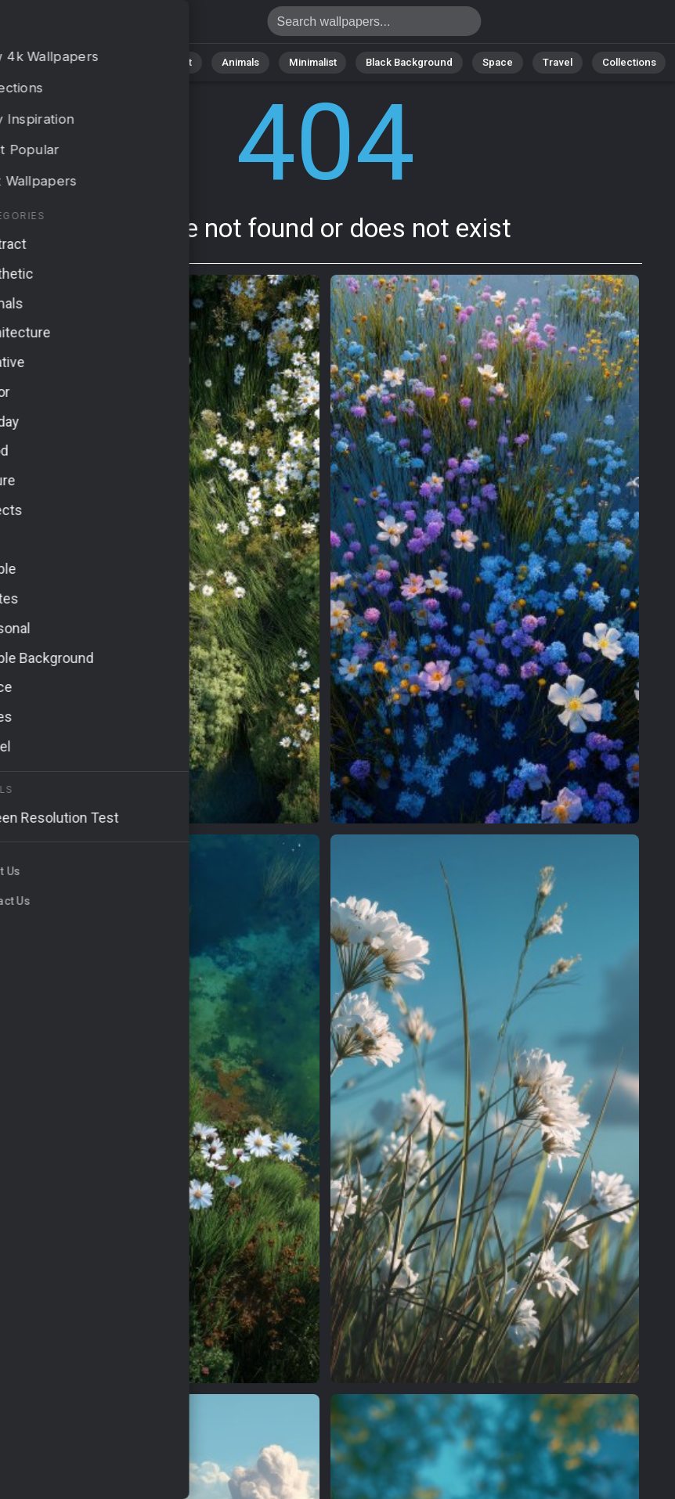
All (62, 62)
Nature (112, 62)
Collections (620, 62)
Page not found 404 (94, 25)
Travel (550, 62)
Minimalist (313, 62)
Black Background (406, 62)
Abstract (176, 62)
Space (493, 62)
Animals (243, 62)
